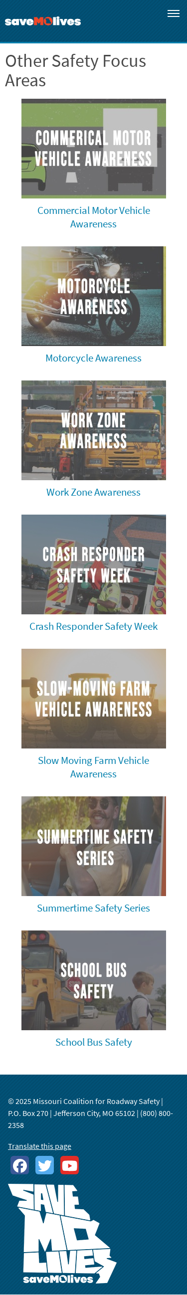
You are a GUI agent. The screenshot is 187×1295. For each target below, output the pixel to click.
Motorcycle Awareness (93, 358)
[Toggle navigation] (173, 12)
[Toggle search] (145, 11)
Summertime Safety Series (93, 908)
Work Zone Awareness (93, 492)
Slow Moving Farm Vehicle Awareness (93, 766)
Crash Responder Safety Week (93, 626)
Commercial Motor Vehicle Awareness (93, 216)
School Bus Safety (93, 1042)
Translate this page (39, 1146)
